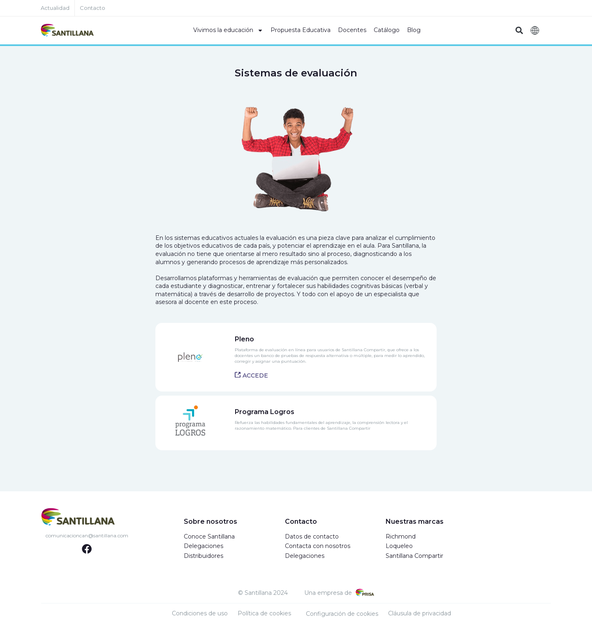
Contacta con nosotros (317, 546)
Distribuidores (203, 556)
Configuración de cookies (342, 613)
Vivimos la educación (228, 30)
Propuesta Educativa (301, 30)
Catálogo (387, 30)
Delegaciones (203, 546)
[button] (519, 30)
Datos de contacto (312, 536)
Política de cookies (264, 613)
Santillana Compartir (414, 556)
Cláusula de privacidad (419, 613)
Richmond (401, 536)
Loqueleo (399, 546)
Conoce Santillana (209, 536)
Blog (414, 30)
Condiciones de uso (200, 613)
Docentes (352, 30)
